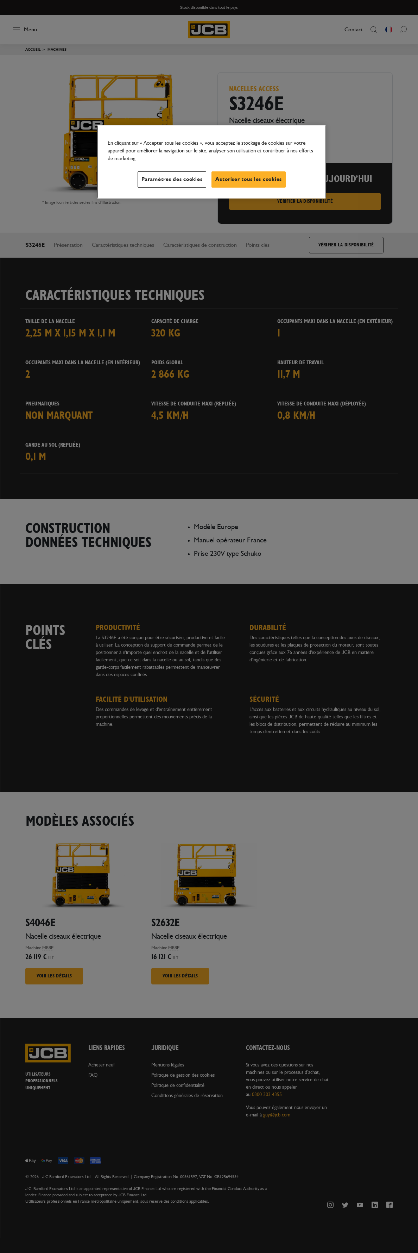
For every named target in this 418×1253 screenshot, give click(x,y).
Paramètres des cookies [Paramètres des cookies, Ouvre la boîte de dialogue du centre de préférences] (171, 179)
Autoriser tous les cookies (248, 179)
